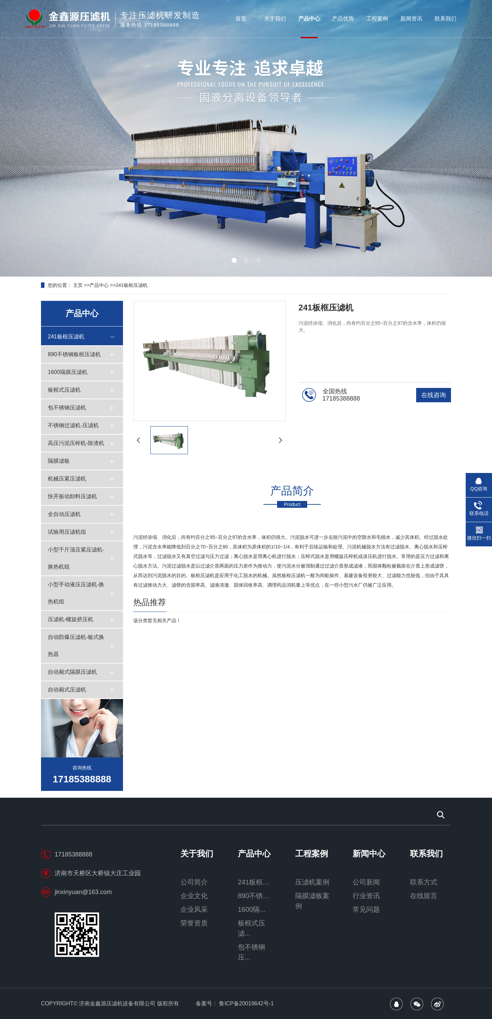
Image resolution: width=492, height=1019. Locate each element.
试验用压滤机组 (67, 532)
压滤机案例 (312, 882)
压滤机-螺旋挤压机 (70, 619)
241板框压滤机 (131, 285)
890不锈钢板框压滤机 (74, 354)
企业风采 (194, 909)
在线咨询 (433, 395)
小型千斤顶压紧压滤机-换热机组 (76, 558)
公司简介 (194, 882)
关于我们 (275, 19)
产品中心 (309, 19)
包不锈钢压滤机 (67, 407)
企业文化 (194, 895)
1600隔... (251, 909)
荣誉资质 (194, 923)
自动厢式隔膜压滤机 (72, 672)
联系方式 (423, 882)
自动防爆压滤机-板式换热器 (76, 645)
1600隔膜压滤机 (67, 372)
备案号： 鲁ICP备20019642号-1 (235, 1003)
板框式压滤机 (64, 390)
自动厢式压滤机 (67, 690)
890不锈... (253, 895)
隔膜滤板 (59, 461)
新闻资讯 (411, 19)
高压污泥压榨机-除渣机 (76, 443)
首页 (240, 19)
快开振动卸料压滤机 (72, 496)
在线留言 (423, 895)
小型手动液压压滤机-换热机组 (76, 593)
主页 (78, 285)
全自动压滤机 (64, 514)
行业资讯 (366, 895)
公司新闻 (366, 882)
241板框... (253, 882)
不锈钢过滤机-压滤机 (73, 425)
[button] (234, 260)
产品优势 (343, 19)
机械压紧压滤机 (67, 478)
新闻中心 (369, 853)
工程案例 (377, 19)
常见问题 (366, 909)
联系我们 (445, 19)
